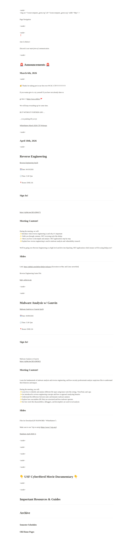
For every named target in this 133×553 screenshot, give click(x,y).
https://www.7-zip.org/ (48, 427)
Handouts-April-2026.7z (28, 434)
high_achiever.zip (25, 280)
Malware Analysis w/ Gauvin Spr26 (32, 309)
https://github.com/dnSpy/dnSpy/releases (37, 267)
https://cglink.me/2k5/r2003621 (30, 361)
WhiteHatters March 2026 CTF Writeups (33, 125)
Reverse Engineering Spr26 (29, 163)
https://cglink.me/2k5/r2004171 (30, 212)
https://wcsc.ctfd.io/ (33, 99)
